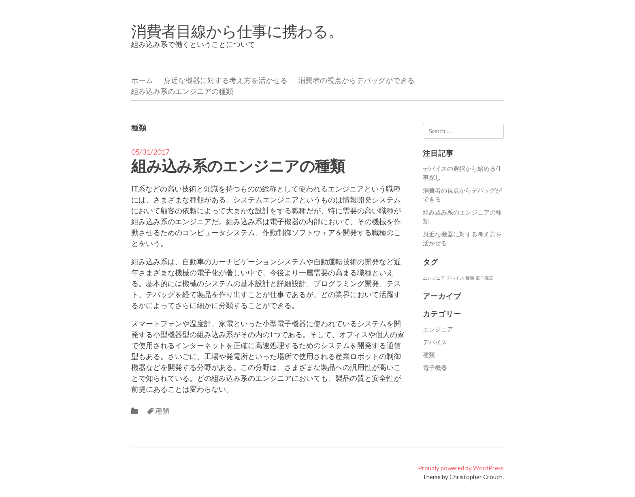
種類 (162, 410)
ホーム (142, 80)
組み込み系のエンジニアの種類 (182, 91)
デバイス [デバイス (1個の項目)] (455, 277)
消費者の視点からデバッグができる (356, 80)
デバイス (435, 342)
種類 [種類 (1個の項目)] (469, 277)
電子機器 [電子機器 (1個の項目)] (484, 277)
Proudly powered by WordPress (461, 468)
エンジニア (438, 329)
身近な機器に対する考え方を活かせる (226, 80)
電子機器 (435, 367)
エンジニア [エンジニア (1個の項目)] (434, 277)
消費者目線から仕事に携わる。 (237, 30)
